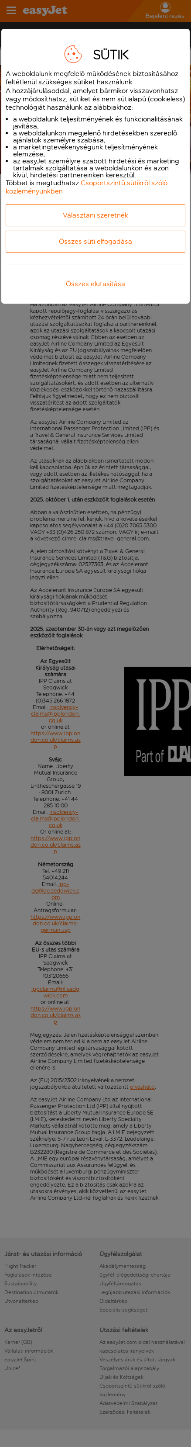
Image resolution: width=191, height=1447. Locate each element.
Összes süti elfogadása (95, 241)
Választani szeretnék (95, 215)
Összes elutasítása (95, 284)
